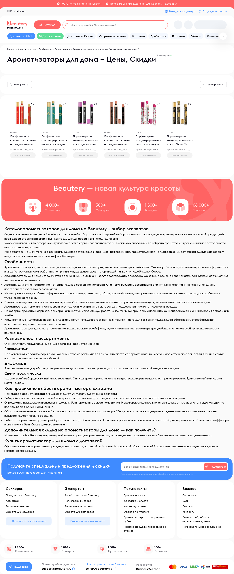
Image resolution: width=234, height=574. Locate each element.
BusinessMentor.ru (148, 569)
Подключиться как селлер (29, 521)
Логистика (12, 500)
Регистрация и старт (78, 500)
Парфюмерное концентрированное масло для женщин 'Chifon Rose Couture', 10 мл (117, 144)
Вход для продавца (182, 11)
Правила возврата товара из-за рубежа (144, 519)
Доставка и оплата (136, 500)
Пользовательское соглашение (202, 526)
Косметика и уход (27, 49)
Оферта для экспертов (79, 511)
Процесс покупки (134, 495)
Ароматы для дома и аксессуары (90, 49)
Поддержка (18, 566)
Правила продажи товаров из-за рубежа (145, 528)
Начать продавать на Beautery (106, 564)
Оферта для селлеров (20, 511)
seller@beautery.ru (99, 568)
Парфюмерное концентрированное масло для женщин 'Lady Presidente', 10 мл (23, 144)
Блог (185, 500)
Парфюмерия (45, 49)
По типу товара (63, 49)
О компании (189, 495)
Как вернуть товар (136, 506)
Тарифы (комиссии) (17, 506)
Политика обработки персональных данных (196, 519)
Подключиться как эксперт (87, 521)
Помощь (187, 506)
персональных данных (181, 474)
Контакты (188, 511)
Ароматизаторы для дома (123, 49)
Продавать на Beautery (21, 495)
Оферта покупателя (136, 511)
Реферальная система (79, 506)
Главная (11, 49)
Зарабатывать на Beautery (82, 495)
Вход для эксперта (215, 11)
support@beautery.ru (56, 568)
